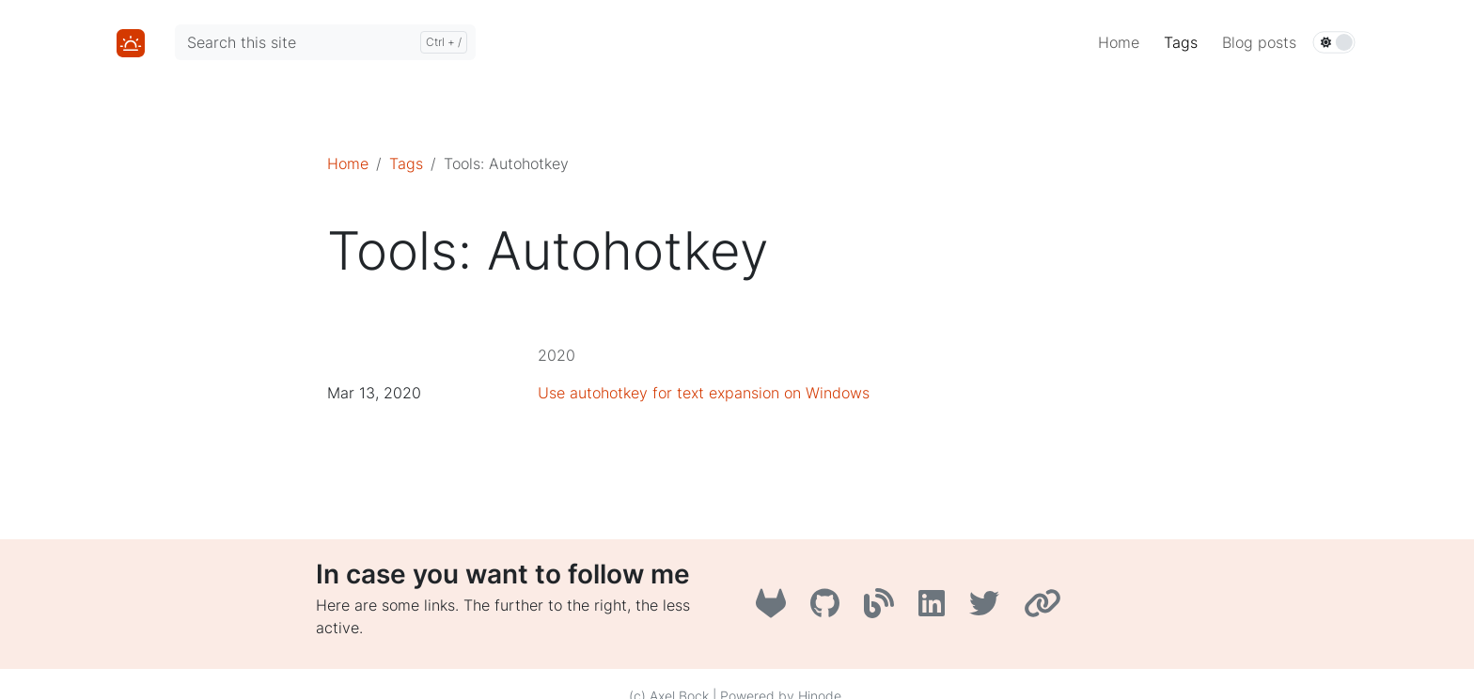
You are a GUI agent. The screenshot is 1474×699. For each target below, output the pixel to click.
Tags (406, 163)
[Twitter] (989, 609)
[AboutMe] (1045, 609)
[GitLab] (775, 609)
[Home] (131, 41)
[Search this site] (325, 42)
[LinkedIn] (936, 609)
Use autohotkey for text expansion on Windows (704, 392)
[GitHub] (829, 609)
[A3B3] (883, 609)
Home (347, 163)
